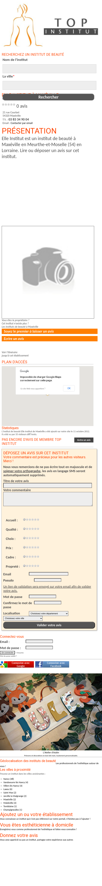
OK (69, 388)
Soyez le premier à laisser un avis (29, 331)
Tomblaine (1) (10, 806)
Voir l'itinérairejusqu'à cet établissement (15, 354)
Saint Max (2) (9, 792)
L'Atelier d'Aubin (51, 752)
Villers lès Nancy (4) (12, 785)
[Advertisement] (46, 183)
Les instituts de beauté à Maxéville (20, 326)
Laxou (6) (7, 789)
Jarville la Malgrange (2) (15, 796)
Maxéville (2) (9, 799)
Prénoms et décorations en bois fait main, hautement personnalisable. (51, 756)
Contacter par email (22, 123)
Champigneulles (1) (12, 809)
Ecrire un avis (14, 338)
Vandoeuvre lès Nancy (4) (15, 782)
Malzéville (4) (9, 802)
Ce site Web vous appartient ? (33, 388)
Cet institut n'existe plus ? (15, 323)
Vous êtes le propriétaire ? (15, 320)
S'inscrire (20, 653)
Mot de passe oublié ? (8, 656)
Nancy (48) (8, 778)
